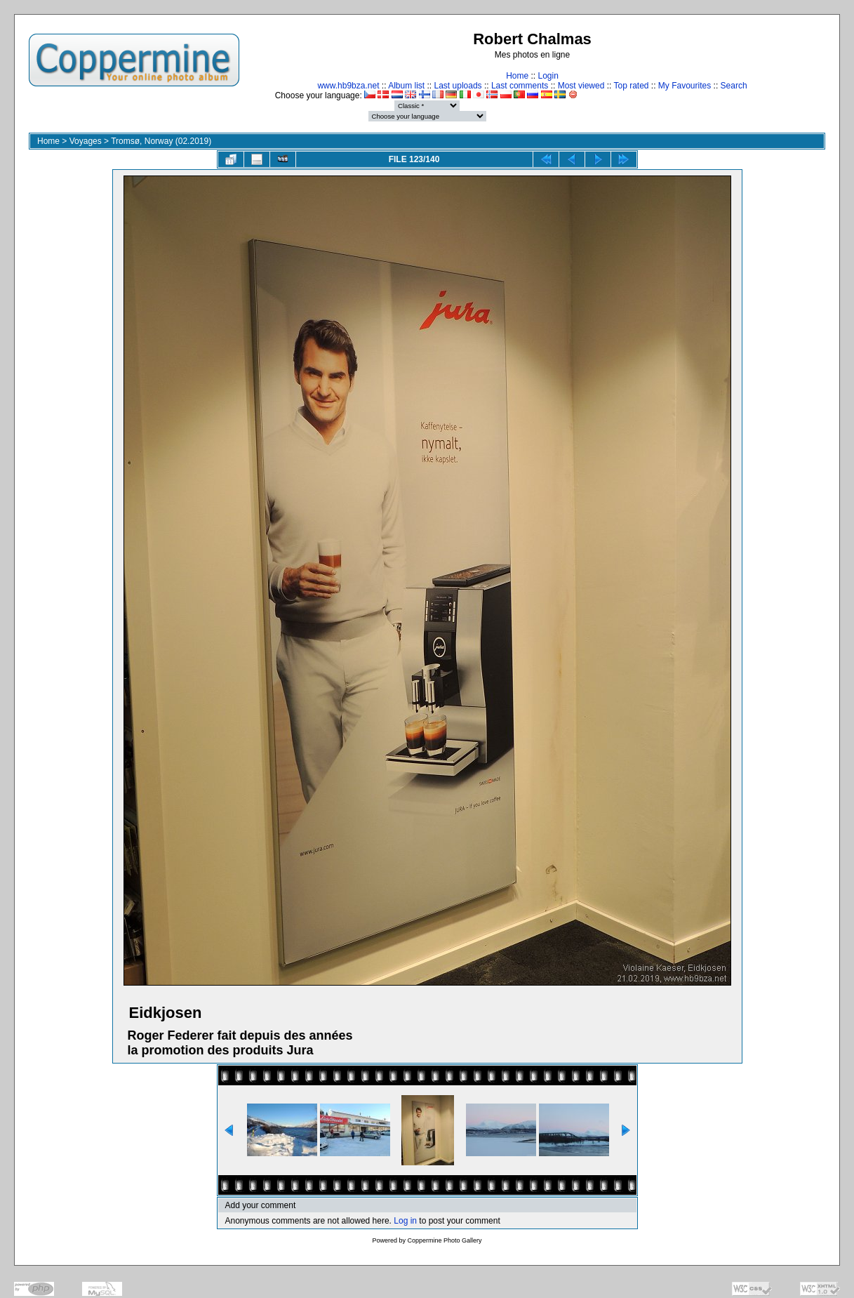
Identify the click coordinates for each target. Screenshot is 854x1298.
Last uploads (458, 86)
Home (517, 76)
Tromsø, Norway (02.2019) (161, 141)
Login (548, 76)
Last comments (519, 86)
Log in (405, 1221)
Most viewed (581, 86)
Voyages (85, 141)
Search (734, 86)
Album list (406, 86)
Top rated (630, 86)
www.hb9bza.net (348, 86)
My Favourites (684, 86)
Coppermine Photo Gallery (444, 1240)
